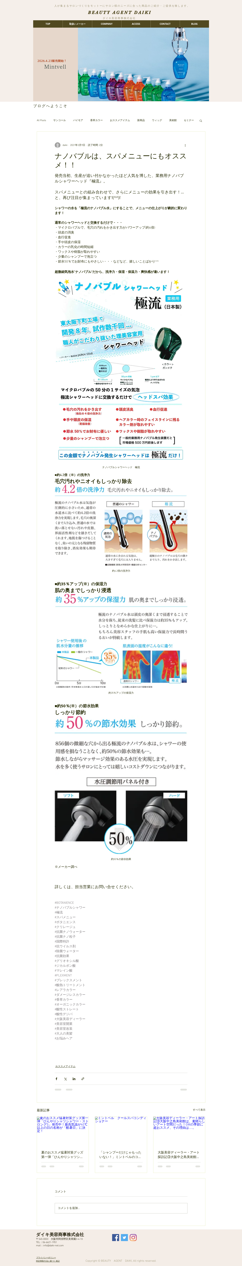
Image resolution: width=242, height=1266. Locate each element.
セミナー (189, 120)
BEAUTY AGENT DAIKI (119, 12)
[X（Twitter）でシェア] (65, 1078)
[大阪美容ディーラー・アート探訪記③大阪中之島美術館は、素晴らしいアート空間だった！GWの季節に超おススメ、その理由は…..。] (179, 1131)
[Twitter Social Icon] (124, 1237)
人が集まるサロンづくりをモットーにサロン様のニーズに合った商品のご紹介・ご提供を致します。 (122, 5)
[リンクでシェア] (82, 1078)
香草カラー (96, 120)
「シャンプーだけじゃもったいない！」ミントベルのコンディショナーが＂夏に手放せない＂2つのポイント (120, 1154)
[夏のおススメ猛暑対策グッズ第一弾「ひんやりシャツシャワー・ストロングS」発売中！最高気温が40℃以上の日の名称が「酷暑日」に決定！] (63, 1131)
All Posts (41, 120)
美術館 (173, 120)
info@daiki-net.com (53, 1245)
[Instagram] (133, 1237)
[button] (201, 120)
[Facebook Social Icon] (115, 1237)
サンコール (59, 120)
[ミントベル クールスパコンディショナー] (121, 1131)
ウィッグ (157, 120)
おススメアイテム (120, 120)
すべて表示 (199, 1110)
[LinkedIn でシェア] (74, 1078)
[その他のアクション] (185, 145)
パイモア (78, 120)
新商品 (141, 120)
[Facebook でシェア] (56, 1078)
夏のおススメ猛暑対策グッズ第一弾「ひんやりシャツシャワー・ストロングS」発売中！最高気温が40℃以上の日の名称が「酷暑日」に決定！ (62, 1154)
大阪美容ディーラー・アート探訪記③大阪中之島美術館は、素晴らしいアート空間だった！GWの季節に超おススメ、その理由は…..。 (179, 1154)
